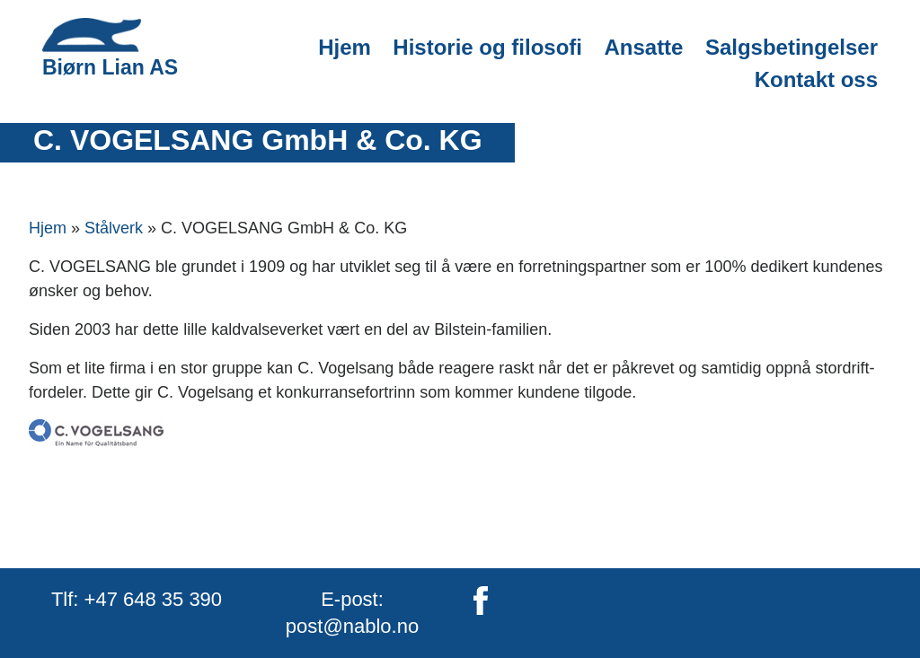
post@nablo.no (352, 626)
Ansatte (643, 47)
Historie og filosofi (487, 47)
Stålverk (113, 228)
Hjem (344, 47)
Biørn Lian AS (110, 48)
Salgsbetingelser (791, 47)
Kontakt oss (816, 79)
